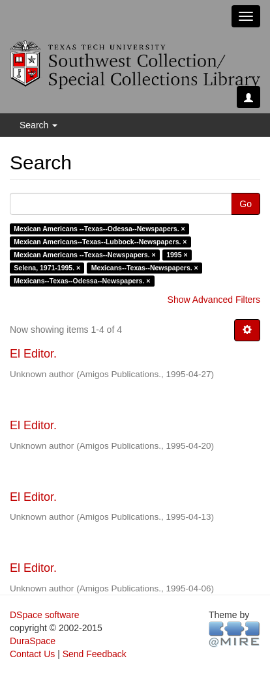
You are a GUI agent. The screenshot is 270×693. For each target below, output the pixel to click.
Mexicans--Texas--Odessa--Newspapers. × (82, 281)
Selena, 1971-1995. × (47, 268)
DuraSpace (32, 641)
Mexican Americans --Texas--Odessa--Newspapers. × (99, 229)
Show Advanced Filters (214, 299)
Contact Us (32, 654)
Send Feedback (95, 654)
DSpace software (45, 615)
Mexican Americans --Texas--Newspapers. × (84, 255)
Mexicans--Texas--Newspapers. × (144, 268)
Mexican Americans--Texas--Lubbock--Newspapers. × (100, 242)
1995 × (176, 255)
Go (245, 204)
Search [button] (38, 125)
